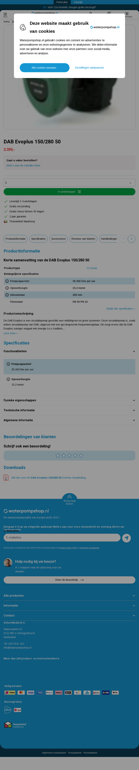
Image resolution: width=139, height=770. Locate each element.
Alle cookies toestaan (43, 67)
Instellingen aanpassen (89, 67)
